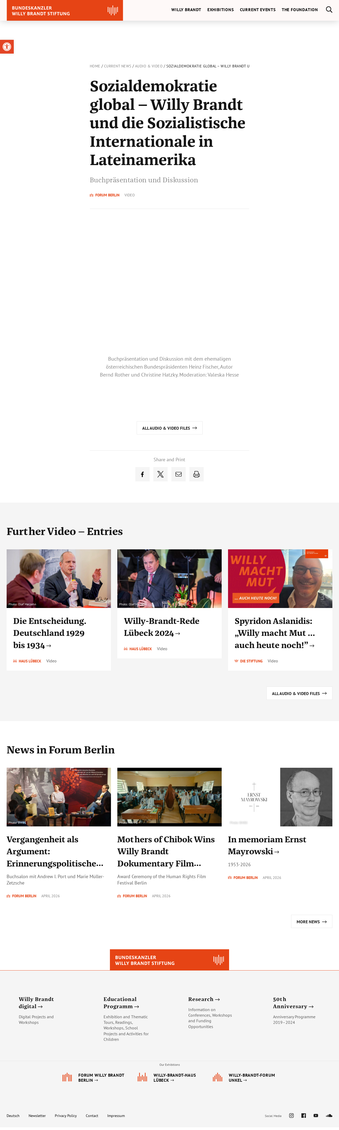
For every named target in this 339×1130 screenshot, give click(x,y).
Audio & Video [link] (149, 66)
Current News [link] (117, 66)
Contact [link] (92, 1118)
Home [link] (95, 66)
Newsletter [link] (37, 1118)
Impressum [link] (116, 1118)
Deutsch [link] (13, 1118)
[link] (7, 47)
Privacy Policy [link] (66, 1118)
